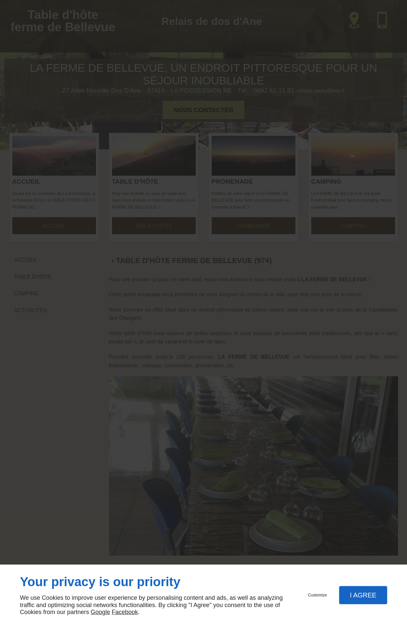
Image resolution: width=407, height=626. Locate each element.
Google (100, 612)
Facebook (125, 612)
